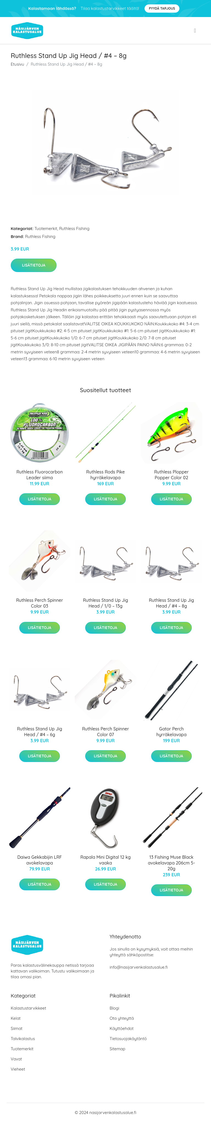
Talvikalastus (23, 1038)
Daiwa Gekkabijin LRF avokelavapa (39, 860)
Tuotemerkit (46, 228)
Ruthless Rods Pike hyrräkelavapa (105, 474)
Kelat (16, 1018)
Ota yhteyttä (122, 1018)
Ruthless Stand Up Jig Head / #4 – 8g (171, 603)
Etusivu (17, 64)
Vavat (16, 1059)
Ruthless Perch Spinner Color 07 (105, 731)
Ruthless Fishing (74, 228)
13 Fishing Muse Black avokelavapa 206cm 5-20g (171, 862)
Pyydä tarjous (162, 8)
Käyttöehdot (122, 1028)
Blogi (114, 1008)
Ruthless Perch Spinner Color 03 (39, 603)
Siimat (17, 1028)
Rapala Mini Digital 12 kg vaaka (105, 860)
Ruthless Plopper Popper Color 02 (171, 474)
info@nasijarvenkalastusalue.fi (139, 967)
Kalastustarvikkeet (28, 1008)
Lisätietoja (33, 265)
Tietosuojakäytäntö (128, 1038)
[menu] (195, 30)
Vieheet (18, 1069)
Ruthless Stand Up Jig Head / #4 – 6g (39, 731)
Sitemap (117, 1048)
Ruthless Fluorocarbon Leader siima (39, 474)
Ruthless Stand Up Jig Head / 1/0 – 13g (105, 603)
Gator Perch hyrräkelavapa (171, 731)
